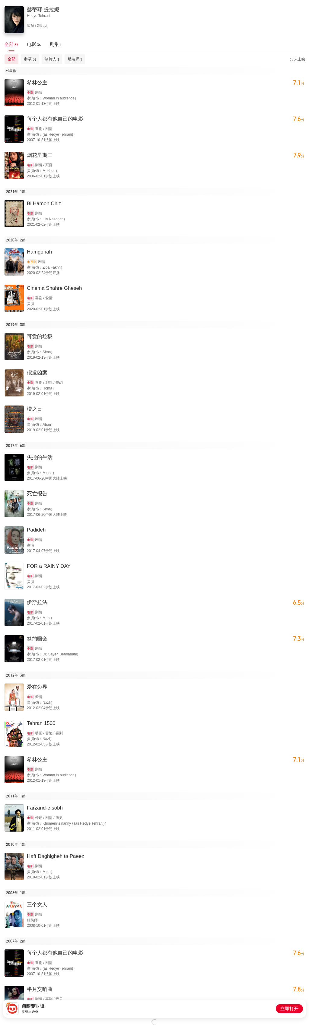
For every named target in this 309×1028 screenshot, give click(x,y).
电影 (30, 92)
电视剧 (31, 261)
